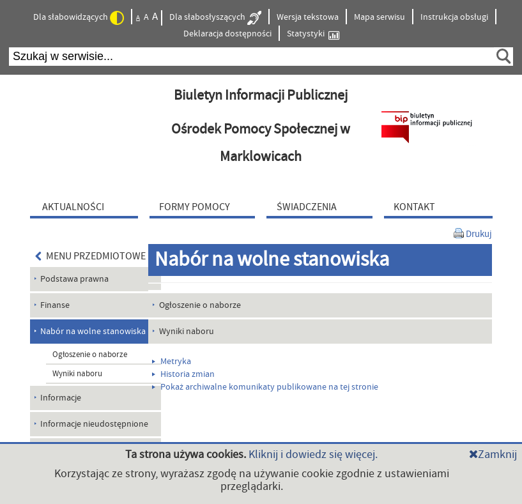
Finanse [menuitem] (55, 305)
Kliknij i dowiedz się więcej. (313, 454)
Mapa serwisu (379, 17)
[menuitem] (87, 206)
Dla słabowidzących (78, 18)
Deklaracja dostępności (227, 34)
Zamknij (493, 454)
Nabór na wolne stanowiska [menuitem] (93, 331)
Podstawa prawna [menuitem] (74, 279)
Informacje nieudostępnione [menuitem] (94, 424)
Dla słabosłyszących (215, 18)
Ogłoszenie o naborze (89, 354)
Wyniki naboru (77, 374)
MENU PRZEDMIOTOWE (90, 256)
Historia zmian (183, 374)
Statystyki (313, 34)
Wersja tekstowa (308, 17)
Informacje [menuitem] (60, 398)
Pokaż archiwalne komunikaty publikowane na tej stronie (265, 387)
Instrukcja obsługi (454, 17)
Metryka (171, 361)
